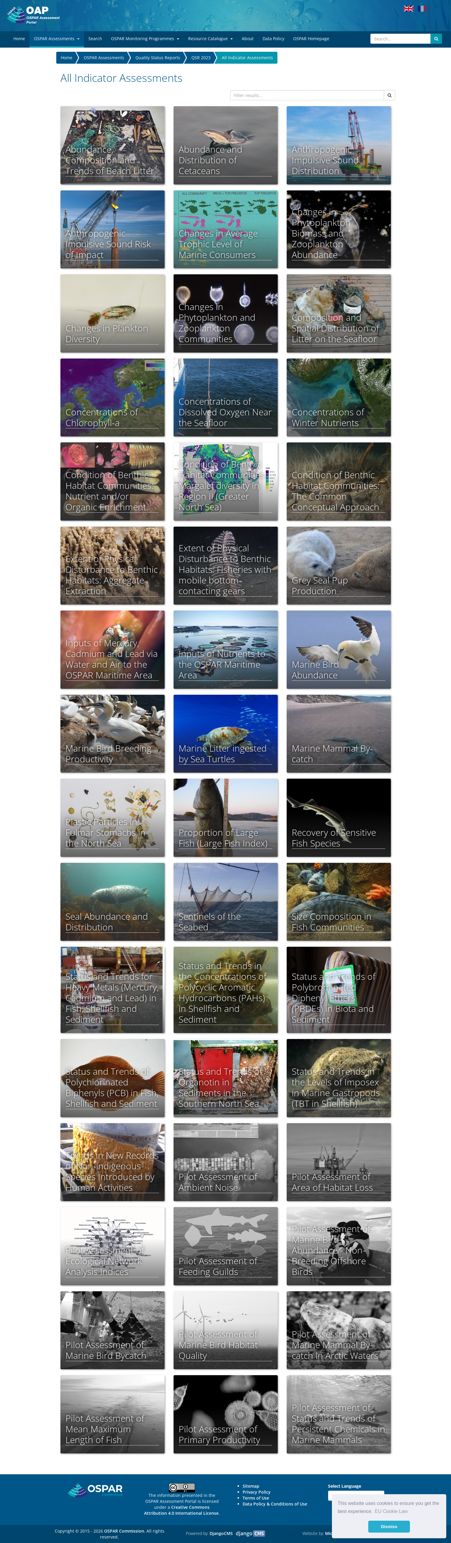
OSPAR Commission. (124, 1531)
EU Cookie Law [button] (391, 1511)
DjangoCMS (221, 1533)
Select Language (344, 1486)
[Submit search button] (436, 39)
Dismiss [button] (389, 1526)
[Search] (400, 39)
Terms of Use (256, 1498)
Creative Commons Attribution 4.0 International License (181, 1510)
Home (66, 57)
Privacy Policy (257, 1492)
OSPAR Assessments (104, 57)
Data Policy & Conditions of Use (275, 1504)
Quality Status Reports (157, 57)
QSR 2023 (200, 57)
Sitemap (251, 1486)
